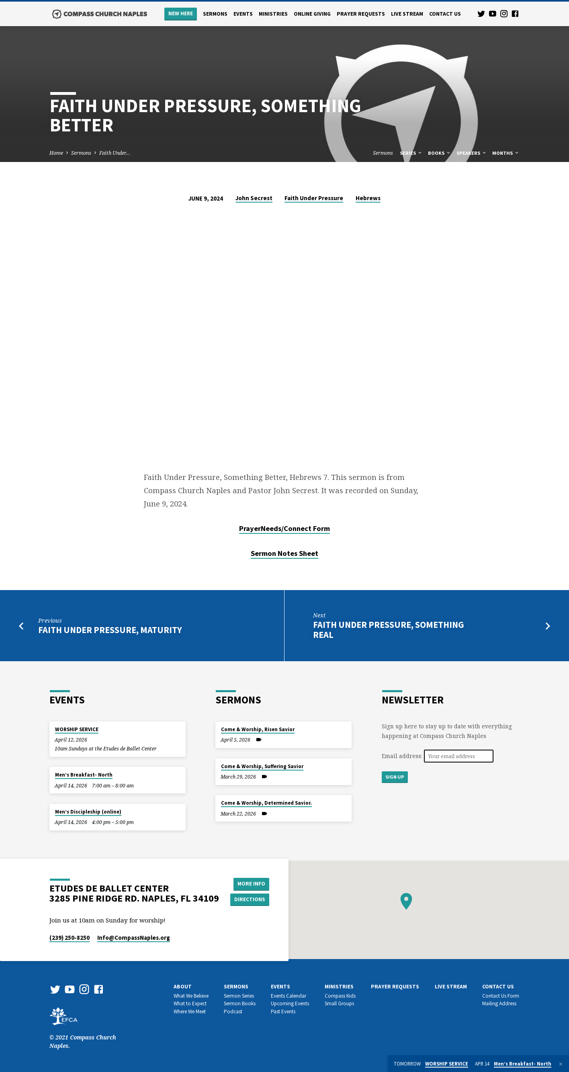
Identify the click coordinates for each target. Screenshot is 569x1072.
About (183, 986)
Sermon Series (239, 995)
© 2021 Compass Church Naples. (82, 1033)
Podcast (233, 1011)
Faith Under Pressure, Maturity (110, 629)
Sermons (215, 13)
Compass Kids (340, 995)
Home (56, 153)
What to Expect (190, 1003)
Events (243, 13)
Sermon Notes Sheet (284, 553)
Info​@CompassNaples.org (133, 937)
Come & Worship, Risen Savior (258, 729)
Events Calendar (288, 995)
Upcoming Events (290, 1003)
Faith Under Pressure (313, 198)
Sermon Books (240, 1003)
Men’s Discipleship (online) (88, 811)
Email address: (403, 756)
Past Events (283, 1011)
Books (439, 153)
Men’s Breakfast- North (84, 774)
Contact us (445, 13)
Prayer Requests (361, 13)
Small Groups (339, 1003)
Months (506, 153)
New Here (180, 13)
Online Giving (312, 13)
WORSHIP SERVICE (76, 729)
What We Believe (191, 995)
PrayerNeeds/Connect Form (284, 528)
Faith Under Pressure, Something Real (388, 629)
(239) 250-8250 (69, 937)
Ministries (273, 13)
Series (411, 153)
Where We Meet (190, 1011)
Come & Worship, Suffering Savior (262, 766)
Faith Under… (114, 153)
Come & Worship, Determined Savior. (266, 802)
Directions (250, 899)
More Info (250, 883)
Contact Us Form (500, 995)
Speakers (471, 153)
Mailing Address (499, 1003)
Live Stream (407, 13)
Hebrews (368, 198)
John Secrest (253, 198)
